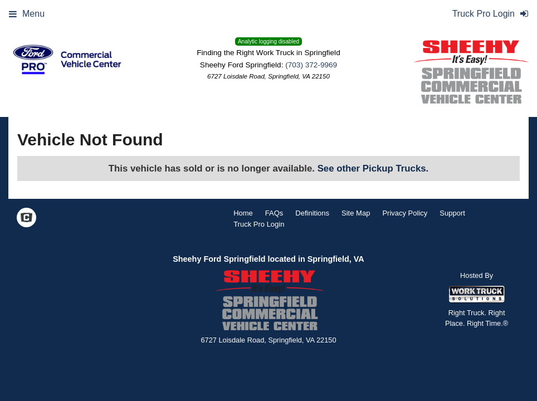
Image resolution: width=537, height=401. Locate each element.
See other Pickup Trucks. (373, 168)
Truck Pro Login (258, 224)
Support (452, 213)
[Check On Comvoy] (26, 218)
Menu (27, 13)
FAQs (274, 213)
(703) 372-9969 (311, 65)
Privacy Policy (404, 213)
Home (243, 213)
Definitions (312, 213)
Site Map (355, 213)
